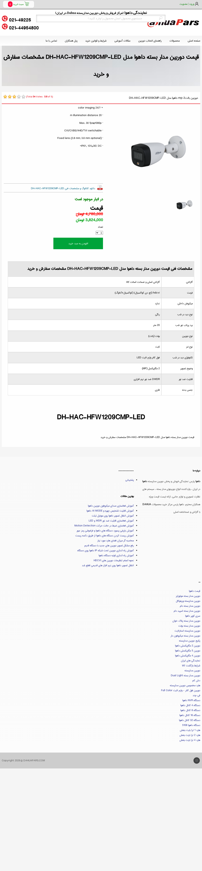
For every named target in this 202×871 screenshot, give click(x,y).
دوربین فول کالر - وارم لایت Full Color (180, 690)
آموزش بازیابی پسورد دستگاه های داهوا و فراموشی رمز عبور (105, 530)
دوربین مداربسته (192, 670)
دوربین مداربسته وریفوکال (188, 601)
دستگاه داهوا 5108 (191, 725)
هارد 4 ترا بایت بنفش (189, 740)
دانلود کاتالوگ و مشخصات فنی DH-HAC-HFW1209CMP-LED (63, 188)
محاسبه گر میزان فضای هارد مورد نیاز (115, 540)
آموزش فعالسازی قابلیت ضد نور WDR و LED (111, 520)
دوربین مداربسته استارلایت (187, 630)
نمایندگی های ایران (190, 660)
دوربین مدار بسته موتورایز (188, 596)
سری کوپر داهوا (192, 615)
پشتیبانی (129, 480)
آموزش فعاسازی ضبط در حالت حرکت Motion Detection (104, 525)
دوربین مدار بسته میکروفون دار (185, 635)
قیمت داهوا (194, 591)
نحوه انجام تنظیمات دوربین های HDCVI (114, 560)
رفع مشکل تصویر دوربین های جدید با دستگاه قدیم (109, 545)
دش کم (196, 680)
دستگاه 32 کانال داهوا (189, 720)
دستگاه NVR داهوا (191, 700)
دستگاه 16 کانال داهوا (189, 715)
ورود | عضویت (187, 4)
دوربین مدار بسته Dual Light (185, 675)
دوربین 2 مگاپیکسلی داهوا (187, 645)
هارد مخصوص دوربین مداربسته (185, 685)
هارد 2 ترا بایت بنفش (189, 735)
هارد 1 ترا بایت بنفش (190, 730)
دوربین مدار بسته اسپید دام (187, 610)
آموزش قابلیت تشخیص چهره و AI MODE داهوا (110, 510)
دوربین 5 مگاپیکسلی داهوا (187, 650)
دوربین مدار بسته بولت (189, 625)
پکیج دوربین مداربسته (189, 640)
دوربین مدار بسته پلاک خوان (186, 620)
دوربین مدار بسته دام (190, 606)
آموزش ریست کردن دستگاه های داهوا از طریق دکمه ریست (104, 535)
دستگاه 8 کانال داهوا (190, 710)
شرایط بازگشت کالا (191, 665)
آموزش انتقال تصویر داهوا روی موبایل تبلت (113, 515)
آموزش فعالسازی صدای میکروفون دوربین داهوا (111, 505)
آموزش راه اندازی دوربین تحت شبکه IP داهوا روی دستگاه (105, 550)
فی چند (196, 695)
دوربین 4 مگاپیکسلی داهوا (187, 655)
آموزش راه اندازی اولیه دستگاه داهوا (116, 555)
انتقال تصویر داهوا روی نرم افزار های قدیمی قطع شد (108, 565)
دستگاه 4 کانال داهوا (190, 705)
